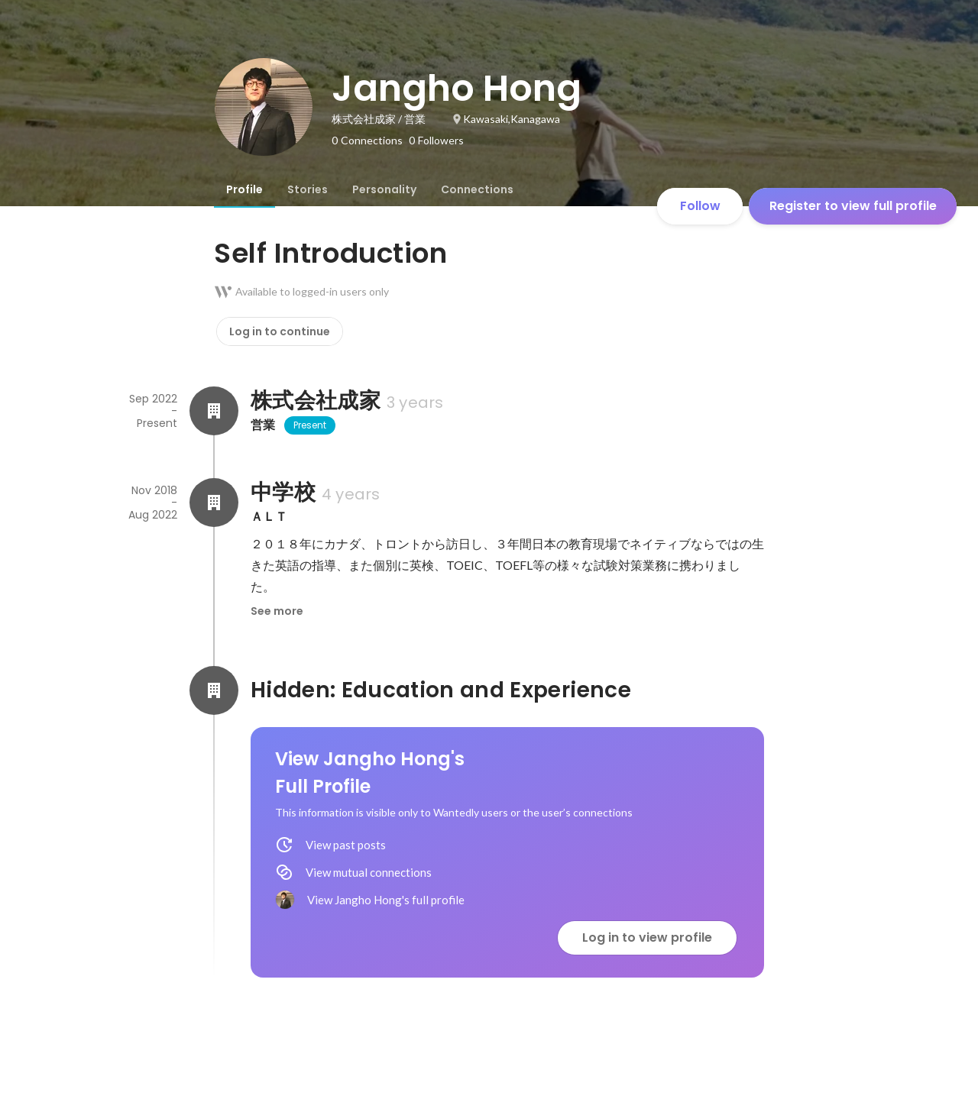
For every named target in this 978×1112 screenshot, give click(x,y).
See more (277, 611)
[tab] (244, 189)
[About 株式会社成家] (213, 410)
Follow (700, 206)
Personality (384, 189)
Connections (477, 189)
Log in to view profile (647, 937)
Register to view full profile (853, 206)
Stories (307, 189)
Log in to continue (279, 331)
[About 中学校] (213, 502)
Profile (244, 189)
